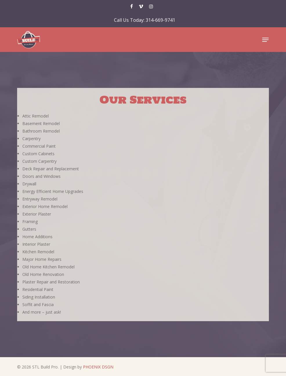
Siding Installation (38, 297)
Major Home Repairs (41, 259)
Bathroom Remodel (41, 131)
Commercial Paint (39, 146)
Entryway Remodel (39, 199)
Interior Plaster (36, 244)
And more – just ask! (41, 312)
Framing (30, 221)
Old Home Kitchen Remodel (48, 267)
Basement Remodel (41, 123)
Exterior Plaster (36, 214)
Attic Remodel (35, 116)
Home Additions (37, 236)
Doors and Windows (41, 176)
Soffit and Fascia (38, 304)
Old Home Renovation (43, 274)
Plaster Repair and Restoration (51, 282)
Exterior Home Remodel (45, 206)
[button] (265, 40)
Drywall (29, 184)
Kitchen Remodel (38, 251)
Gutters (29, 229)
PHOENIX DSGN (98, 367)
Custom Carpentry (39, 161)
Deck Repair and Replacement (50, 168)
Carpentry (31, 138)
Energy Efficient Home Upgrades (52, 191)
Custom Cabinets (38, 153)
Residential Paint (37, 289)
